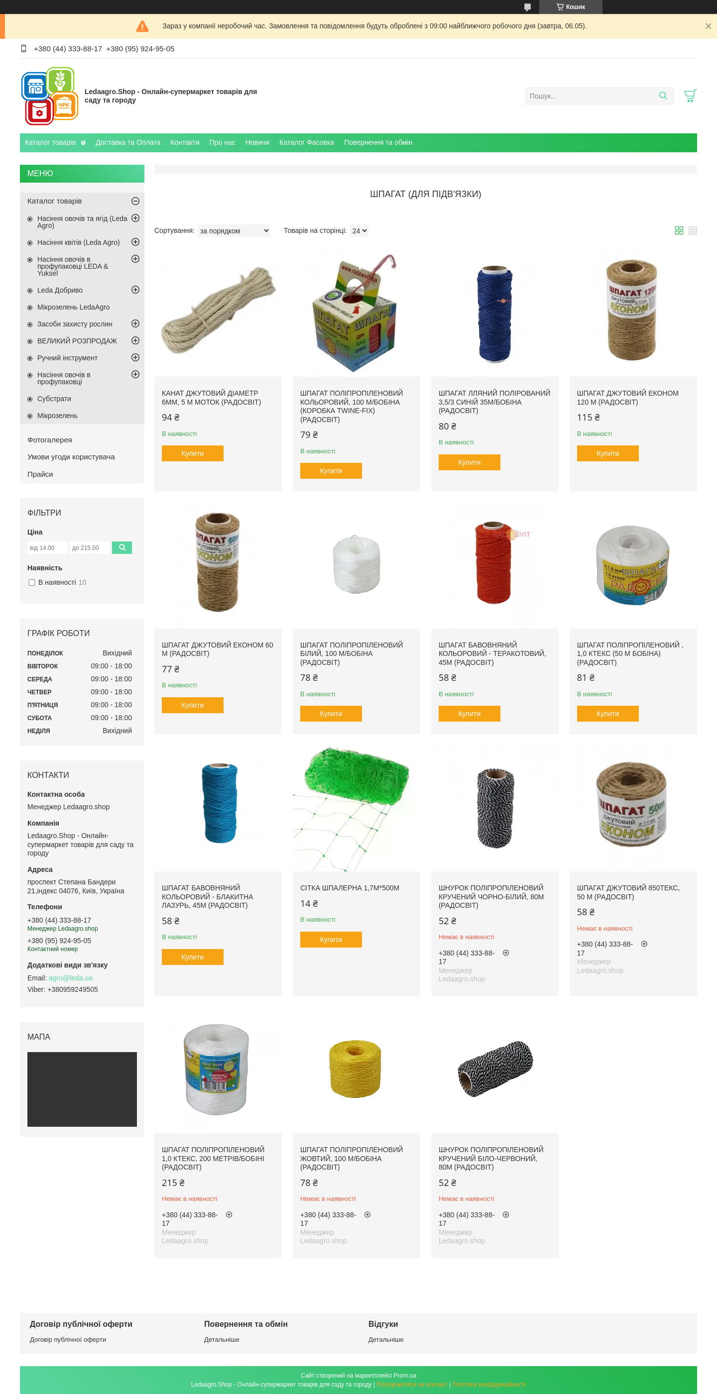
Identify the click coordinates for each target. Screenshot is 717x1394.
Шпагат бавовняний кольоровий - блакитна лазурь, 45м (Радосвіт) (207, 896)
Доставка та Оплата (128, 142)
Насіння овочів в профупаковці (64, 378)
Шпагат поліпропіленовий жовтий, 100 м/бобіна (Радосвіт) (351, 1158)
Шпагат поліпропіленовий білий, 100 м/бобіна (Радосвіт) (351, 653)
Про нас (223, 142)
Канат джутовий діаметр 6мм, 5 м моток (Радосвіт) (211, 397)
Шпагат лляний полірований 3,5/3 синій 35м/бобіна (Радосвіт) (494, 402)
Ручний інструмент (67, 358)
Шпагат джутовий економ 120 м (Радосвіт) (628, 397)
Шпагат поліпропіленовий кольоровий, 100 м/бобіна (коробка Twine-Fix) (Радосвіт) (351, 406)
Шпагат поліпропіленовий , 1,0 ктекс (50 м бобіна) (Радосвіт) (630, 653)
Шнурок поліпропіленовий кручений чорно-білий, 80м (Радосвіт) (491, 896)
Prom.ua (405, 1375)
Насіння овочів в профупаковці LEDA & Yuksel (72, 266)
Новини (257, 142)
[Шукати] (663, 96)
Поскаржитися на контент (411, 1384)
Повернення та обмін (378, 142)
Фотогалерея (49, 439)
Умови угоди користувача (71, 456)
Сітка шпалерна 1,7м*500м (349, 888)
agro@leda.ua (71, 978)
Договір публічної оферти (68, 1339)
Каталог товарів (50, 142)
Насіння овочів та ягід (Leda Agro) (82, 221)
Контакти (184, 142)
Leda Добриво (60, 290)
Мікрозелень (57, 416)
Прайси (40, 474)
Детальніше (221, 1339)
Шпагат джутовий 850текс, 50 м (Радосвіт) (628, 892)
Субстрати (54, 399)
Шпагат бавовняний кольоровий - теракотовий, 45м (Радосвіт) (492, 653)
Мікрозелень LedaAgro (73, 307)
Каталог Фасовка (306, 142)
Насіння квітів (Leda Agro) (78, 242)
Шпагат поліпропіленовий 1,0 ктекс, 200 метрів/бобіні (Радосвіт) (213, 1158)
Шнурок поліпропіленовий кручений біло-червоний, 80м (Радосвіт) (491, 1158)
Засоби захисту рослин (75, 324)
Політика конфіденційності (489, 1384)
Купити (193, 453)
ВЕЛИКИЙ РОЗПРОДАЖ (77, 341)
